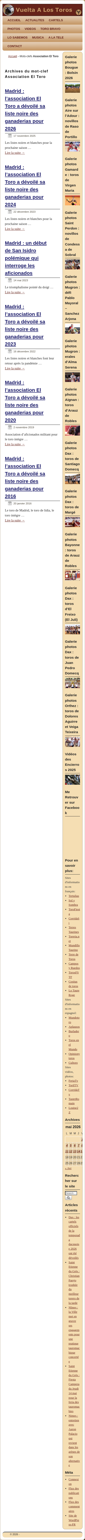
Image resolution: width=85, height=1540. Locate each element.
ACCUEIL (14, 20)
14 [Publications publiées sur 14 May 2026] (78, 1151)
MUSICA (38, 37)
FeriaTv (73, 1080)
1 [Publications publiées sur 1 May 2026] (82, 1139)
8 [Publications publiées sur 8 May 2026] (82, 1145)
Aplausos (74, 1026)
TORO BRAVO (50, 29)
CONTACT (14, 46)
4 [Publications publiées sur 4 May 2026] (67, 1145)
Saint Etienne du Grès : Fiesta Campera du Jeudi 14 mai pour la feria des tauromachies (74, 1388)
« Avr (68, 1168)
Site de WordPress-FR (74, 1520)
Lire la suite (15, 153)
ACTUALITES (34, 20)
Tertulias (74, 896)
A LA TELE (56, 37)
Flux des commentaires (74, 1506)
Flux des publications (74, 1493)
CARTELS (56, 20)
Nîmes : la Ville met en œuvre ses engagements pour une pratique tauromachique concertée (74, 1334)
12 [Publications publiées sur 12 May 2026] (71, 1151)
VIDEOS (30, 29)
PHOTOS (13, 29)
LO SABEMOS (17, 37)
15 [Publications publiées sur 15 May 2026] (82, 1151)
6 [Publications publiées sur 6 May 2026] (74, 1145)
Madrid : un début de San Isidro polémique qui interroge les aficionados (26, 258)
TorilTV (73, 1085)
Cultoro (73, 1062)
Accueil (12, 56)
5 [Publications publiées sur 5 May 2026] (70, 1145)
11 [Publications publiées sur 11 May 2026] (67, 1151)
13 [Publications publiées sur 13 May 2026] (74, 1151)
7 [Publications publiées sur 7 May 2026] (78, 1145)
